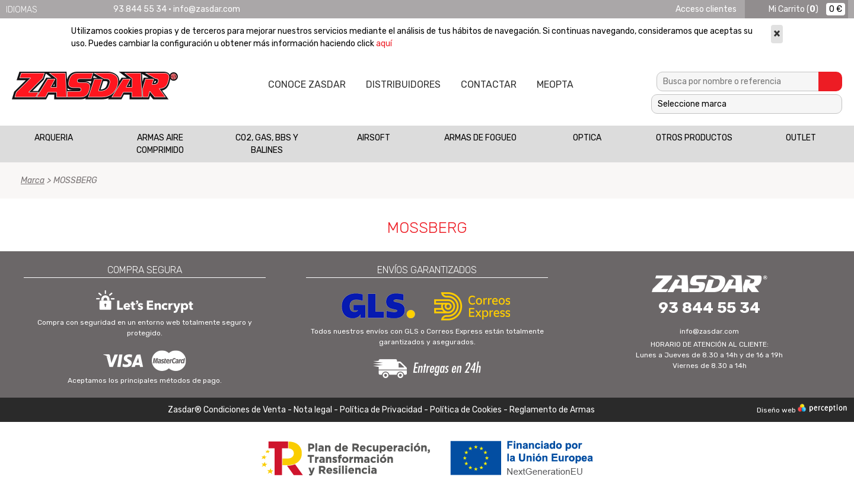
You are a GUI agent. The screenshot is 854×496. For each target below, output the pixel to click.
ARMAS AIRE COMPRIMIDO (160, 144)
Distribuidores (403, 84)
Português (92, 9)
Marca (32, 180)
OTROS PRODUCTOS (694, 138)
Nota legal (314, 410)
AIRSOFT (373, 138)
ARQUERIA (53, 138)
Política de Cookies (466, 410)
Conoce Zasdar (307, 84)
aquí (384, 44)
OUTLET (801, 138)
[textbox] (738, 81)
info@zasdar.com (206, 9)
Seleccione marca (692, 104)
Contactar (489, 84)
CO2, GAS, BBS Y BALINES (266, 144)
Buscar (830, 81)
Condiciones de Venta (244, 410)
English (61, 9)
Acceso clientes (706, 9)
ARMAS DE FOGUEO (480, 138)
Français (77, 9)
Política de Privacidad (381, 410)
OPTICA (587, 138)
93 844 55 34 (140, 9)
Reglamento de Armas (552, 410)
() (793, 9)
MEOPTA (555, 84)
